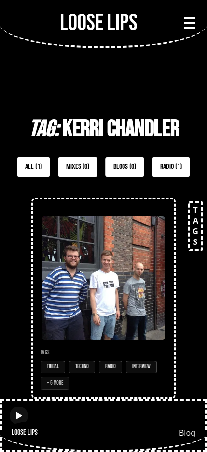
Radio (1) (171, 166)
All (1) (33, 166)
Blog (187, 432)
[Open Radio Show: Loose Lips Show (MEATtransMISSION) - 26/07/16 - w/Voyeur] (103, 298)
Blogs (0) (124, 166)
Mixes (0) (77, 166)
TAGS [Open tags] (195, 226)
